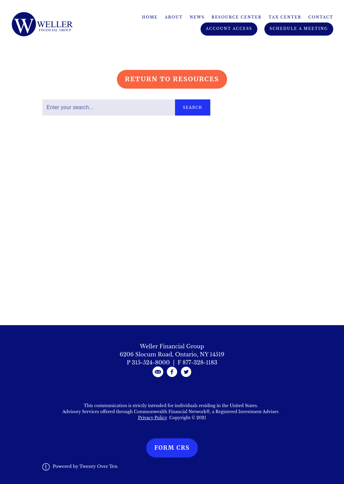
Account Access (229, 29)
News (197, 17)
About (174, 17)
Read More (57, 165)
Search (193, 107)
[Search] (108, 107)
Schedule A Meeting (299, 29)
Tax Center (285, 17)
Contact (320, 17)
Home (150, 17)
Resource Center (237, 17)
